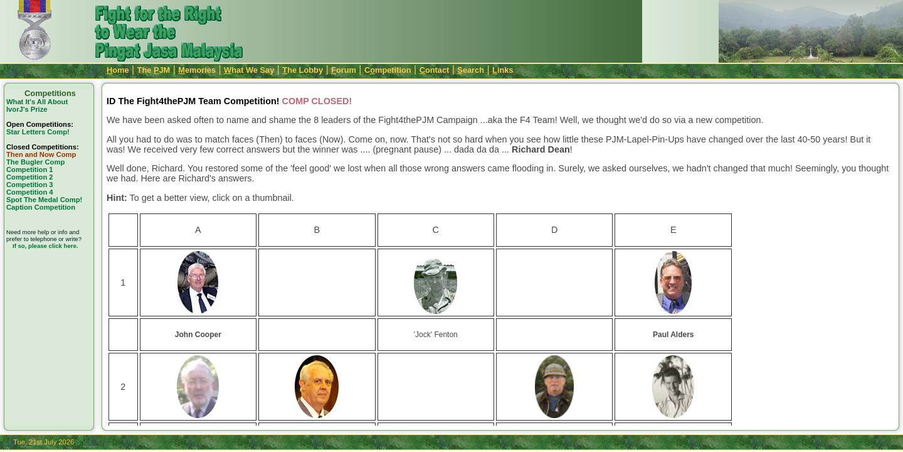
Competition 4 (29, 192)
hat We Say (249, 70)
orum (343, 70)
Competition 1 (29, 169)
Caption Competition (40, 207)
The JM (154, 70)
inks (502, 70)
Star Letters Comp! (38, 132)
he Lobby (302, 70)
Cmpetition (387, 70)
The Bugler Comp (35, 162)
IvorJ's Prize (26, 109)
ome (118, 70)
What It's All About (37, 101)
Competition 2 (29, 177)
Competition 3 (29, 184)
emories (197, 70)
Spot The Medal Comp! (44, 199)
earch (470, 70)
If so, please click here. (45, 245)
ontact (435, 70)
